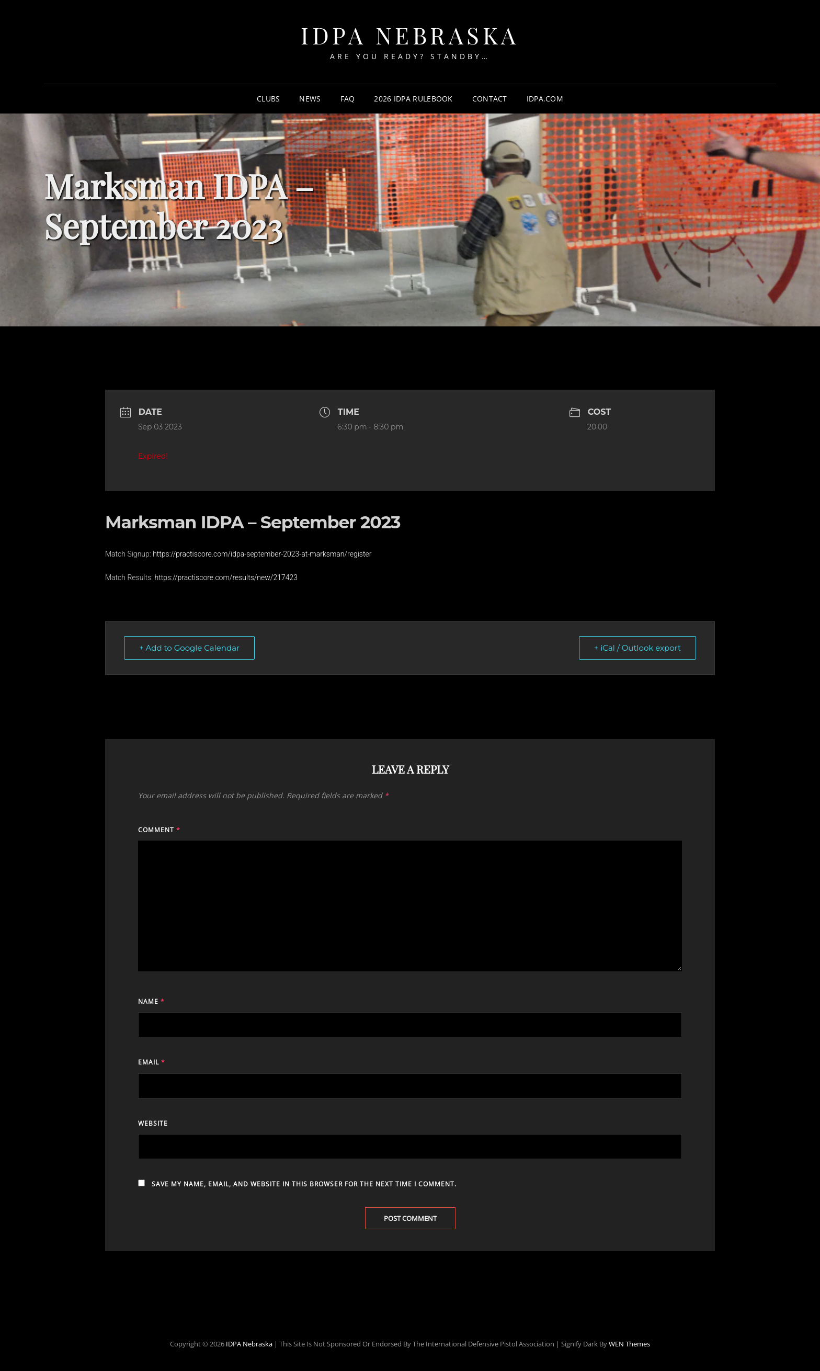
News (310, 99)
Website (153, 1123)
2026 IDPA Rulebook (413, 99)
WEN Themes (629, 1344)
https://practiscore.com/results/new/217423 (226, 577)
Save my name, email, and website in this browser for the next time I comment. (304, 1184)
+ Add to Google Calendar (189, 648)
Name (151, 1001)
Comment (159, 829)
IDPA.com (545, 99)
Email (151, 1062)
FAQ (347, 99)
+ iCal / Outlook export (637, 648)
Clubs (268, 99)
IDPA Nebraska (410, 34)
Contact (489, 99)
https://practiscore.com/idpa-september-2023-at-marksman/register (262, 554)
